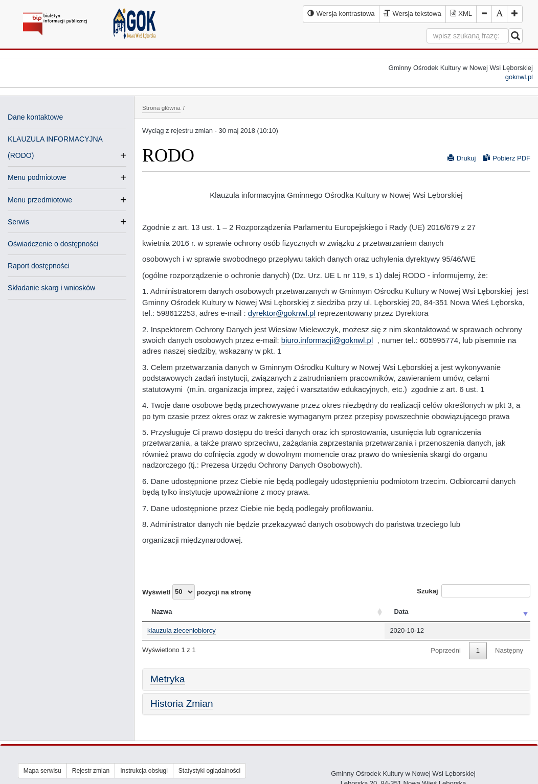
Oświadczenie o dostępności (53, 244)
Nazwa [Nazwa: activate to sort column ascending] (161, 611)
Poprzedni (446, 650)
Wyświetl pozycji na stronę (196, 591)
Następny (509, 650)
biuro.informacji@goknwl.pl (327, 340)
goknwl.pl (519, 77)
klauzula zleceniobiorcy (181, 630)
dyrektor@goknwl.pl (282, 313)
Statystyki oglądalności (209, 770)
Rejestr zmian (90, 770)
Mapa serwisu (42, 770)
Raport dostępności (39, 266)
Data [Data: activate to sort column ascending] (401, 611)
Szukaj (473, 590)
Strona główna (161, 107)
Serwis (18, 222)
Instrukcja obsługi (144, 770)
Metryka (167, 679)
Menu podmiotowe (37, 177)
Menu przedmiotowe (40, 200)
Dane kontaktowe (35, 117)
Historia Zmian (181, 703)
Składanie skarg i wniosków (51, 288)
